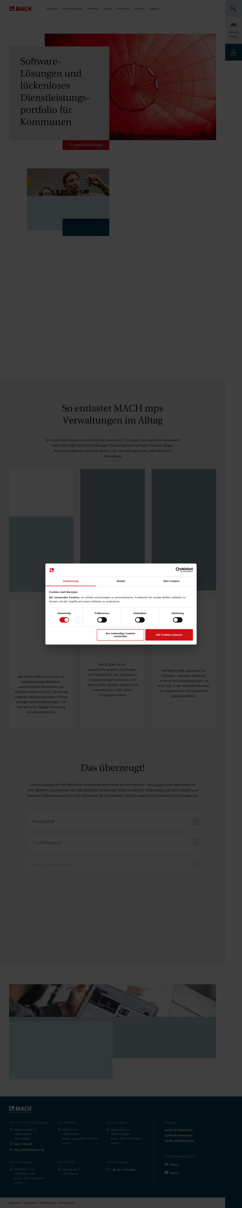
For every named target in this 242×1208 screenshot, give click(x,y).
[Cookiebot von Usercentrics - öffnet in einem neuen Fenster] (178, 570)
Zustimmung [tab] (70, 581)
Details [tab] (121, 581)
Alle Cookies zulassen (169, 634)
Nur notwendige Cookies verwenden (120, 635)
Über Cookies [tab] (171, 581)
